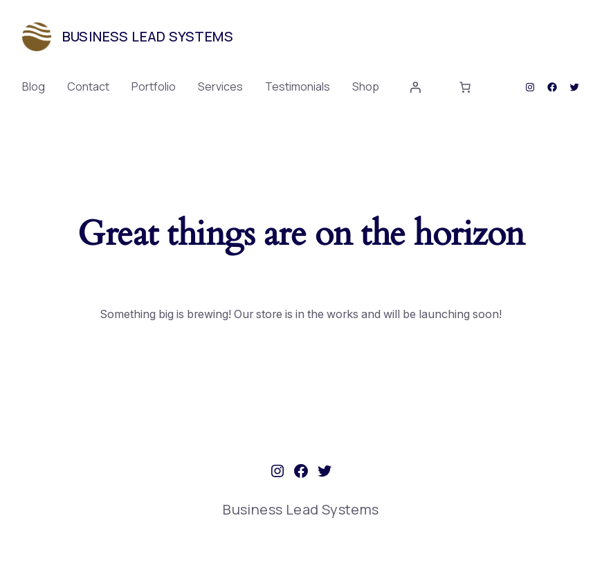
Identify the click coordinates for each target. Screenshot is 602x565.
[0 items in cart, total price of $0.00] (465, 87)
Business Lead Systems (147, 36)
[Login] (415, 87)
